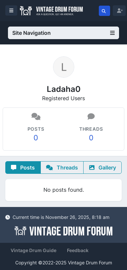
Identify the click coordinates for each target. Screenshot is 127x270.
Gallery (102, 167)
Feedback (78, 250)
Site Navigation (63, 33)
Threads (62, 167)
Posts (23, 167)
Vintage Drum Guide (33, 250)
